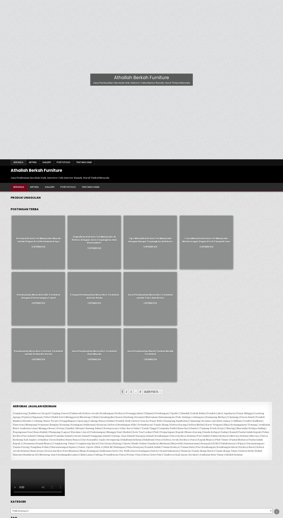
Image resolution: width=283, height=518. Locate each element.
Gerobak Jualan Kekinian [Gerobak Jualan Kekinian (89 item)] (29, 432)
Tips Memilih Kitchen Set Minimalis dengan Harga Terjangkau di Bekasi (104, 230)
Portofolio (63, 162)
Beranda (18, 162)
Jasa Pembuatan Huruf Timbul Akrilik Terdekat (103, 268)
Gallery (46, 162)
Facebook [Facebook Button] (100, 502)
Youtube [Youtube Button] (152, 502)
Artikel (33, 162)
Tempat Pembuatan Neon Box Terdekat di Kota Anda (216, 230)
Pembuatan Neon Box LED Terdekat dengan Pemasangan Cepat (178, 230)
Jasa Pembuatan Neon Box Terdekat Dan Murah (66, 268)
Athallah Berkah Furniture (141, 78)
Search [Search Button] (181, 502)
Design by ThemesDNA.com (141, 514)
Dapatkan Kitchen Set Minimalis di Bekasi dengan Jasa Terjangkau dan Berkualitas (66, 231)
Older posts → (153, 297)
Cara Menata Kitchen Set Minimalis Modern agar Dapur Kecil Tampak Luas (141, 230)
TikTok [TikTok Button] (167, 502)
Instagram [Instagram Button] (135, 502)
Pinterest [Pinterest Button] (117, 502)
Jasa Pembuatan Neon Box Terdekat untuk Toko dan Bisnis (253, 230)
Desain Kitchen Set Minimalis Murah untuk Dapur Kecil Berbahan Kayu (29, 231)
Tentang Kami (84, 162)
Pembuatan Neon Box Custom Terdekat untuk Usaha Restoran (29, 268)
